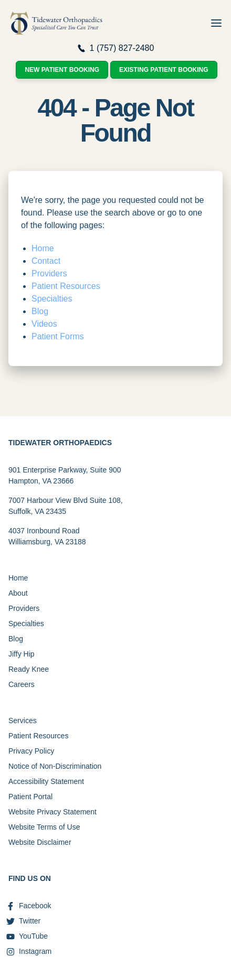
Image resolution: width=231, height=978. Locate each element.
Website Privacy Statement (52, 812)
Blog (40, 311)
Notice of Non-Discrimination (54, 766)
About (18, 593)
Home (43, 248)
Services (22, 720)
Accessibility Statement (46, 781)
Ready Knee (28, 669)
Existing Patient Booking (163, 69)
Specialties (52, 298)
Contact (46, 260)
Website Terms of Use (44, 827)
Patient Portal (30, 796)
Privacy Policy (31, 751)
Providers (49, 273)
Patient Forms (58, 336)
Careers (21, 684)
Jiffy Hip (21, 654)
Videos (44, 323)
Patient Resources (66, 286)
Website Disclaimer (39, 842)
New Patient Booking (62, 69)
